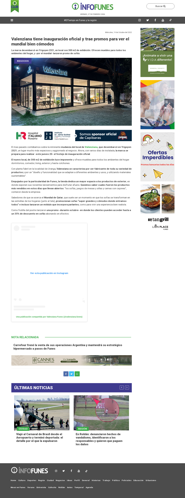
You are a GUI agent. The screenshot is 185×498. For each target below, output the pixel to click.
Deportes (31, 480)
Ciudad (50, 480)
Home (13, 480)
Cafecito (52, 487)
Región (41, 480)
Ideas (69, 480)
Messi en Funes (18, 487)
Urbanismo (151, 480)
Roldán (61, 487)
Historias (96, 480)
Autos (70, 487)
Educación (138, 480)
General (86, 480)
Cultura (21, 480)
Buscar (160, 6)
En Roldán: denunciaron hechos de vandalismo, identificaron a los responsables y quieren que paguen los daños (99, 439)
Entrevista (41, 487)
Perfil (77, 480)
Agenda (89, 487)
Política (116, 480)
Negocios (60, 480)
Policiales (126, 480)
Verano (30, 487)
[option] (42, 419)
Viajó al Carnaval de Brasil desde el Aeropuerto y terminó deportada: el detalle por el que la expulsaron (39, 437)
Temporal (79, 487)
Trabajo (106, 480)
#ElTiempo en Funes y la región (85, 20)
